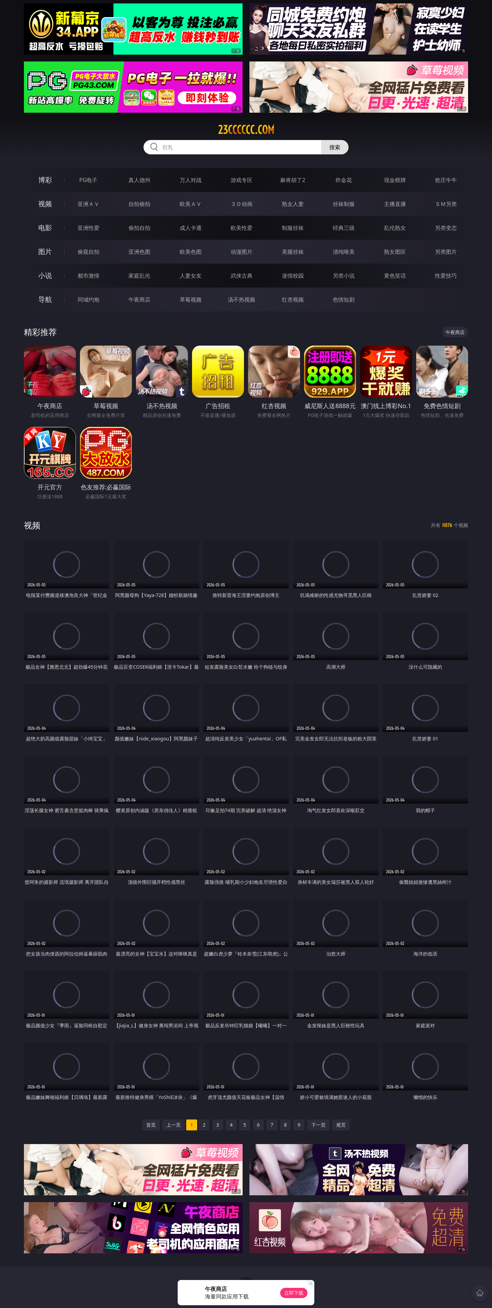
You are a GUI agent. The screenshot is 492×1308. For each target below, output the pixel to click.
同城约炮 (88, 299)
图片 (45, 251)
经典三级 (344, 228)
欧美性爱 (241, 228)
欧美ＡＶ (191, 204)
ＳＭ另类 (446, 204)
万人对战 (191, 180)
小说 (45, 275)
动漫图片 (241, 251)
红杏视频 (293, 299)
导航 (45, 299)
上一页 (173, 1125)
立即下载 (293, 1293)
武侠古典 (241, 275)
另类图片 (446, 251)
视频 (45, 203)
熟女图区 (395, 251)
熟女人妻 (293, 204)
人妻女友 (191, 275)
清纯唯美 (344, 251)
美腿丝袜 (293, 251)
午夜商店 (139, 299)
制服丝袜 (293, 228)
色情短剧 (344, 299)
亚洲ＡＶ (88, 204)
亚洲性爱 (88, 228)
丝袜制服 (344, 204)
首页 (151, 1125)
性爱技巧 (446, 275)
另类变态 (446, 228)
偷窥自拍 (88, 251)
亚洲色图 (139, 251)
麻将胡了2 (292, 180)
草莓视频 (191, 299)
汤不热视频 (241, 299)
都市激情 (88, 275)
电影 (45, 227)
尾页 (341, 1125)
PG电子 (88, 180)
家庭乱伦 (139, 275)
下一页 (318, 1125)
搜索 (334, 147)
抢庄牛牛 (446, 180)
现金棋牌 (395, 180)
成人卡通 (191, 228)
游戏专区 (241, 180)
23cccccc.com (246, 130)
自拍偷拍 (139, 204)
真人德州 (139, 180)
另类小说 (344, 275)
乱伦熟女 (395, 228)
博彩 (45, 179)
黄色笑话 (395, 275)
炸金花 (344, 180)
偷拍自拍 (139, 228)
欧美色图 (191, 251)
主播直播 (395, 204)
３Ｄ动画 (241, 204)
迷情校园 (293, 275)
